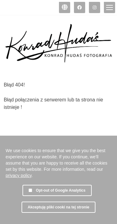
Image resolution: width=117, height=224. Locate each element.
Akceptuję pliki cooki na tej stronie (58, 207)
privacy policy (19, 175)
